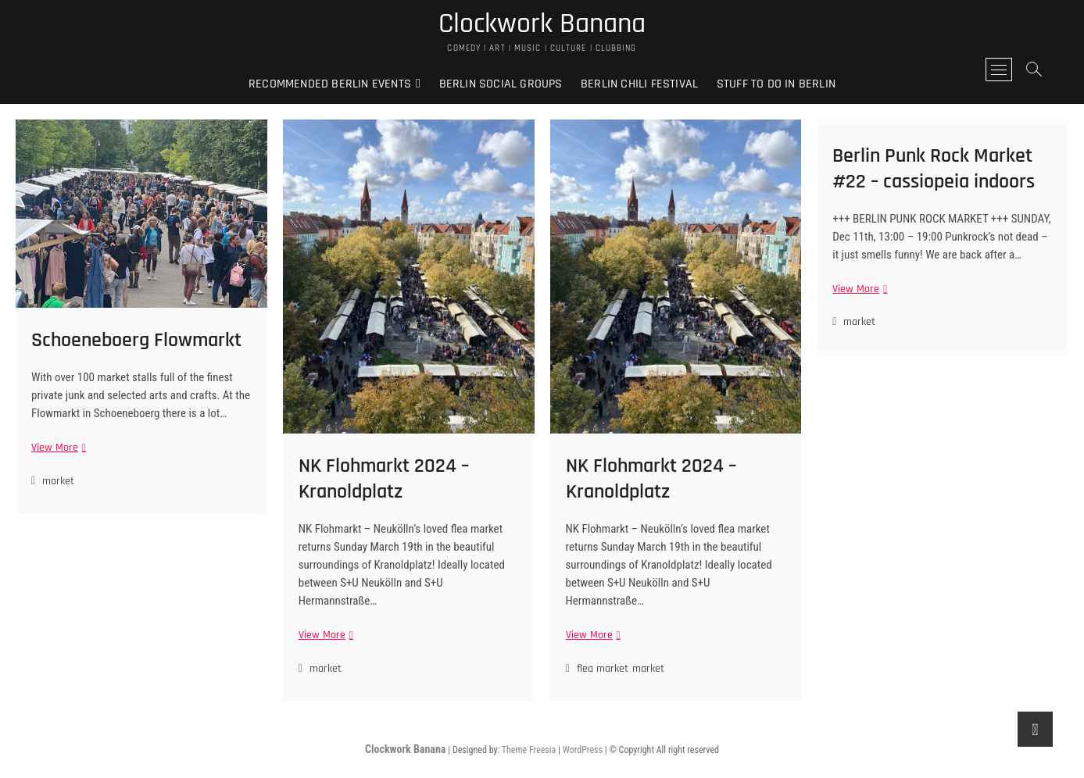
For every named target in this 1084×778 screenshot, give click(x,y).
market (58, 481)
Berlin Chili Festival (639, 84)
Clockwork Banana (542, 24)
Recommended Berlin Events (330, 84)
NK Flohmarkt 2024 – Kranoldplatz (384, 479)
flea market (602, 669)
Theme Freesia (529, 749)
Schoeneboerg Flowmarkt (136, 340)
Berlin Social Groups (501, 84)
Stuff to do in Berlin (776, 84)
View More (56, 448)
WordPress (583, 749)
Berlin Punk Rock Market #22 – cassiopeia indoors (933, 168)
